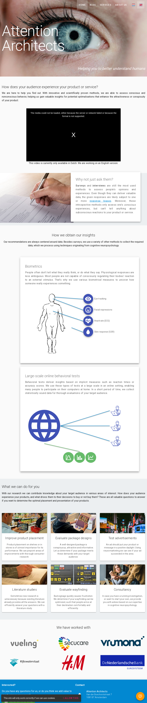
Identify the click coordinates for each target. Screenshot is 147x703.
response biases (100, 200)
